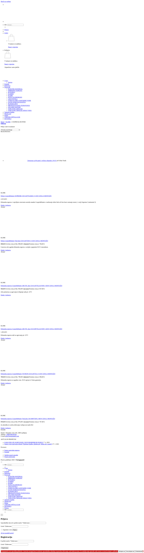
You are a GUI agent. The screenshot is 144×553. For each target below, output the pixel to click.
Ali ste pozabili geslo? (7, 533)
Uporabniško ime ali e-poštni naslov (15, 523)
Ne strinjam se (130, 551)
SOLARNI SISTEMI (14, 107)
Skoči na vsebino (6, 1)
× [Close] (1, 515)
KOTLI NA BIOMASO (15, 97)
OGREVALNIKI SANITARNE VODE (19, 100)
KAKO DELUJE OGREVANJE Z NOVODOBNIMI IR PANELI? (24, 442)
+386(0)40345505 (11, 434)
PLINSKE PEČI (13, 104)
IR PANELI (11, 92)
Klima (6, 115)
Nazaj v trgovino (13, 47)
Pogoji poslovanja (9, 457)
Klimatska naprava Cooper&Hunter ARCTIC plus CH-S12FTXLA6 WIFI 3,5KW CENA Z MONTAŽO (31, 285)
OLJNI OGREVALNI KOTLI (17, 102)
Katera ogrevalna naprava (11, 450)
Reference (7, 85)
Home (2, 122)
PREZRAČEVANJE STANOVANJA (19, 105)
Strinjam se (122, 551)
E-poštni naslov (9, 541)
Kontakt (6, 84)
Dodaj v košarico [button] (6, 205)
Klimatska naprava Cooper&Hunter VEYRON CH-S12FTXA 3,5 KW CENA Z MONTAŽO (28, 374)
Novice (10, 82)
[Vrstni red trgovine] (10, 130)
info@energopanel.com (12, 436)
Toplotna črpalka (9, 112)
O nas (6, 80)
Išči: (5, 25)
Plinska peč (7, 114)
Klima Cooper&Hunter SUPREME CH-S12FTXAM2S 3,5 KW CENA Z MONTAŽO (26, 196)
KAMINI (11, 94)
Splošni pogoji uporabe (11, 455)
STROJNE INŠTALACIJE (12, 117)
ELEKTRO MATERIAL (15, 89)
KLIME (10, 95)
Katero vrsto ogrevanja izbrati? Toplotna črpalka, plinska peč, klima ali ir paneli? (28, 444)
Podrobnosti (139, 551)
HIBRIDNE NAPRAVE (15, 90)
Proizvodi (7, 87)
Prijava (15, 530)
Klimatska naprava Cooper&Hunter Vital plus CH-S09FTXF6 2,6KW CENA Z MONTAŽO (28, 418)
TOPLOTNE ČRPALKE (15, 109)
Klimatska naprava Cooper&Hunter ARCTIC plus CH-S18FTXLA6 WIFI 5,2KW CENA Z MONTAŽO (31, 329)
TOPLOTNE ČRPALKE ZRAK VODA (20, 110)
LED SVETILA (12, 99)
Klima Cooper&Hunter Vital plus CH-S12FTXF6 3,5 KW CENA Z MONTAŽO (24, 241)
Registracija (4, 548)
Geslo (6, 526)
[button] (6, 30)
